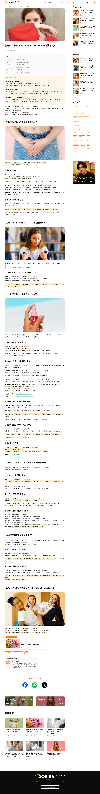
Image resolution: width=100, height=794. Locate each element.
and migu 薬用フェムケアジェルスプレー (24, 454)
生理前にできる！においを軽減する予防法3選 (19, 67)
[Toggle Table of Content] (61, 56)
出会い (67, 2)
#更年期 (75, 148)
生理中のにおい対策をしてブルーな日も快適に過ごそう (21, 72)
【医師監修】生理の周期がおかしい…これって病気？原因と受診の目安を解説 (34, 754)
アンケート (75, 2)
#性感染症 (76, 144)
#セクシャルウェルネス (79, 113)
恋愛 (62, 2)
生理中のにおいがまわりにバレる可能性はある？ (19, 62)
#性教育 (83, 144)
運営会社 (38, 782)
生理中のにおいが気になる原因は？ (16, 59)
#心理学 (87, 140)
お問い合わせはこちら (50, 787)
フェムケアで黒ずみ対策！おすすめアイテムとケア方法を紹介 (14, 730)
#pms (81, 106)
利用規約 (62, 782)
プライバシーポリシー (50, 782)
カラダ (50, 2)
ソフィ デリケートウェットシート (25, 396)
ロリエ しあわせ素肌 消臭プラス (24, 437)
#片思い (75, 152)
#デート (86, 117)
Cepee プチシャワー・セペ (23, 394)
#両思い (83, 133)
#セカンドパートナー (78, 110)
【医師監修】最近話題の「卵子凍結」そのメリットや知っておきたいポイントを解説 (55, 731)
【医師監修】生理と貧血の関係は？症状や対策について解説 (55, 753)
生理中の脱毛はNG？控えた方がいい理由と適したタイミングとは (34, 730)
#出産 (88, 133)
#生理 (26, 652)
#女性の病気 (82, 136)
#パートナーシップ (78, 121)
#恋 (88, 144)
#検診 (88, 148)
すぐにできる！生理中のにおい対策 (16, 64)
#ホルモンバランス (18, 652)
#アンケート (88, 106)
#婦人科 (75, 140)
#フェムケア (8, 652)
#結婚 (86, 152)
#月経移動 (82, 148)
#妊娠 (88, 136)
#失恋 (75, 136)
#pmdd (75, 106)
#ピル (86, 121)
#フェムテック (85, 125)
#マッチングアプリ (89, 129)
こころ (56, 2)
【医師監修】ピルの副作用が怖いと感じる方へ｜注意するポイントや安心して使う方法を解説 (14, 754)
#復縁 (81, 140)
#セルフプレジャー (78, 117)
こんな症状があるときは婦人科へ (16, 69)
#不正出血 (76, 133)
